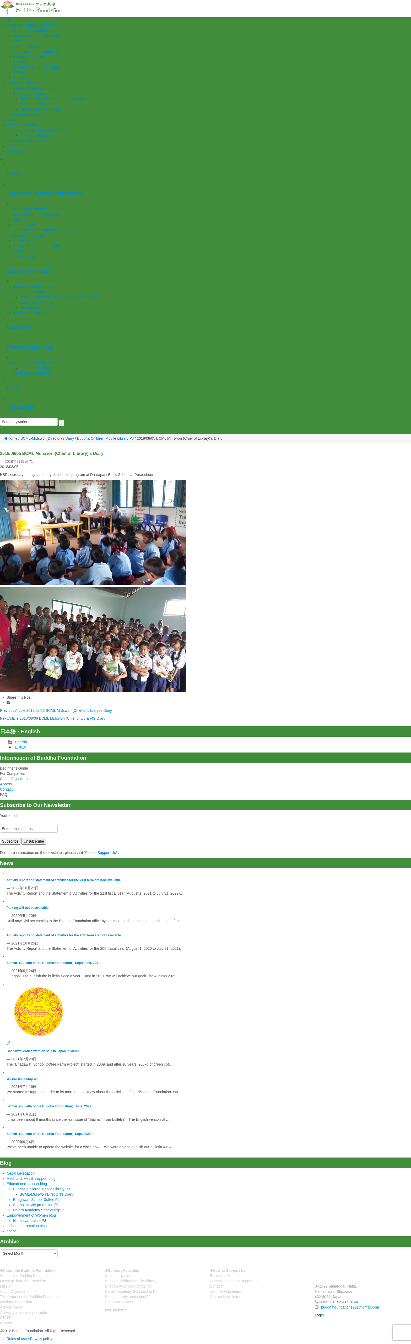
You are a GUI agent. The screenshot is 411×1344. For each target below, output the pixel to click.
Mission (19, 41)
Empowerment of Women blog (31, 1215)
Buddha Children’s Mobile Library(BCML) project (59, 99)
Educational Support (29, 93)
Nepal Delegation (21, 1173)
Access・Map (24, 78)
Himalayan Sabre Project (40, 109)
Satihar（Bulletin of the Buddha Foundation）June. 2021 (49, 1106)
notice (11, 1231)
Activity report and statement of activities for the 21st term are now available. (64, 880)
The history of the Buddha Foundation (43, 51)
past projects (115, 1310)
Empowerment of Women (34, 104)
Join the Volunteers (225, 1291)
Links (11, 146)
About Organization (29, 46)
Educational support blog (27, 1184)
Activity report (11, 1307)
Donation (217, 1286)
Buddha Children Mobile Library (130, 1281)
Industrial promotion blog (27, 1226)
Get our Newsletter (225, 1297)
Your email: (9, 815)
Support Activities (21, 83)
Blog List (14, 120)
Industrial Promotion (29, 114)
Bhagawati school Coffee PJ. (128, 1286)
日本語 (20, 747)
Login (319, 1315)
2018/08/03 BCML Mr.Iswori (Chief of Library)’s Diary (69, 710)
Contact (6, 789)
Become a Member (225, 1276)
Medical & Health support (33, 88)
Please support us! (22, 125)
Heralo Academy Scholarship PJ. (131, 1291)
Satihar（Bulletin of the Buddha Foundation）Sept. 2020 (49, 1134)
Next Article (9, 718)
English (21, 742)
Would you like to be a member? (39, 130)
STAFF (18, 72)
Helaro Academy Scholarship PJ (39, 1210)
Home (14, 174)
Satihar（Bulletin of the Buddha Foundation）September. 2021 (53, 963)
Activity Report (25, 62)
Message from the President (36, 36)
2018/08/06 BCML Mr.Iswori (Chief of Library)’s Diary (62, 718)
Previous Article (12, 710)
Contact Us (16, 151)
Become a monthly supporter (233, 1281)
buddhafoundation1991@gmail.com (350, 1307)
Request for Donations (31, 141)
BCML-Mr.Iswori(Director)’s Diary (46, 1194)
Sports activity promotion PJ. (128, 1297)
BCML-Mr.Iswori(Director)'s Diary (47, 438)
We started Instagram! (23, 1079)
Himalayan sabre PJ (29, 1220)
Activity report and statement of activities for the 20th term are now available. (64, 935)
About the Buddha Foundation (31, 25)
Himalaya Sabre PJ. (121, 1302)
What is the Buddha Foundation (38, 30)
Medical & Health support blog (31, 1178)
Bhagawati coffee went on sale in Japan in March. (43, 1051)
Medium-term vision (29, 57)
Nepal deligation (118, 1276)
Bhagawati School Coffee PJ (36, 1199)
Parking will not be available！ (29, 908)
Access (6, 784)
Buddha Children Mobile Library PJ (105, 438)
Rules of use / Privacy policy (29, 1339)
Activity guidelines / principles (37, 67)
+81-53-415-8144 (344, 1302)
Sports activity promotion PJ (36, 1205)
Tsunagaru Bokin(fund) (38, 135)
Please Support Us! (101, 852)
